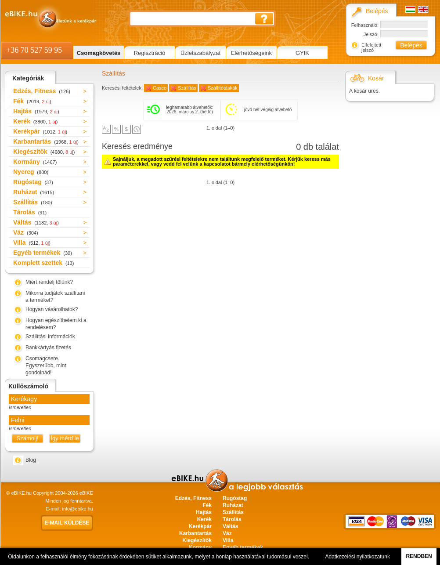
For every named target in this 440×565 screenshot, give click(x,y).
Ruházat (33, 192)
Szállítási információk (50, 336)
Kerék (35, 121)
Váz (25, 232)
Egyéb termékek (42, 253)
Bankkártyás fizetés (48, 347)
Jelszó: (371, 34)
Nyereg (30, 172)
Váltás (36, 222)
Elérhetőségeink (251, 53)
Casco (159, 88)
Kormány (35, 162)
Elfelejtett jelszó (371, 47)
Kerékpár (40, 131)
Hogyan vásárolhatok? (51, 309)
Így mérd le (64, 438)
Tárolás (30, 212)
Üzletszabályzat (200, 53)
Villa (31, 242)
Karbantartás (46, 141)
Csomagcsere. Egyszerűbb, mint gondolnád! (45, 365)
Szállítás (32, 202)
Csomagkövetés (99, 53)
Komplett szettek (43, 263)
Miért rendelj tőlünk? (49, 282)
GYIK (302, 53)
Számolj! (28, 438)
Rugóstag (33, 182)
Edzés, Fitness (41, 91)
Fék (32, 101)
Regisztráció (150, 53)
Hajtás (36, 111)
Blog (30, 460)
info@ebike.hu (78, 508)
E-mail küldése (67, 523)
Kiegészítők (44, 151)
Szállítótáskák (223, 88)
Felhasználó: (365, 25)
